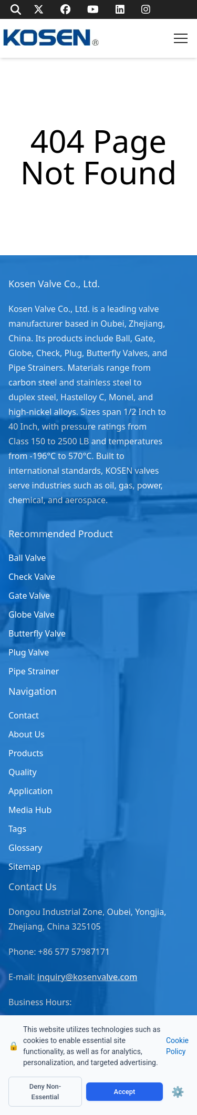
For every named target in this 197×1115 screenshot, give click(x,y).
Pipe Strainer (33, 671)
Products (26, 753)
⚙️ (177, 1092)
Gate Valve (29, 595)
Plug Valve (28, 652)
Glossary (25, 847)
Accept (125, 1092)
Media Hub (29, 810)
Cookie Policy (177, 1046)
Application (30, 791)
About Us (26, 734)
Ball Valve (27, 558)
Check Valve (31, 576)
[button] (181, 38)
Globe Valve (31, 614)
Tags (17, 829)
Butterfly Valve (37, 633)
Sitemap (24, 866)
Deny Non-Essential (45, 1091)
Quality (22, 772)
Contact (23, 715)
